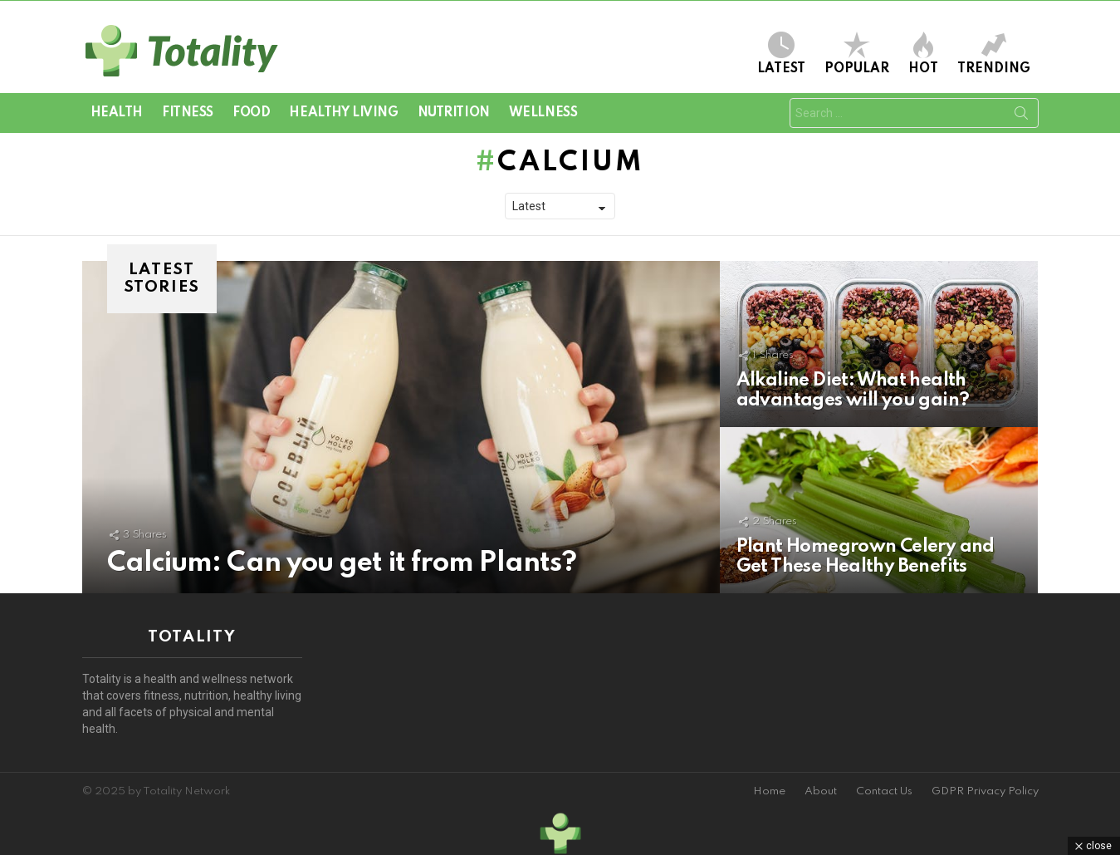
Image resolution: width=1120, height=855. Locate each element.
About (821, 791)
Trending (993, 54)
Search (1021, 116)
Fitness (187, 113)
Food (251, 113)
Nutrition (454, 113)
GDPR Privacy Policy (985, 791)
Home (769, 791)
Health (116, 113)
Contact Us (884, 791)
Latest (781, 54)
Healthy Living (343, 113)
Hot (923, 54)
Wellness (543, 113)
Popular (856, 54)
